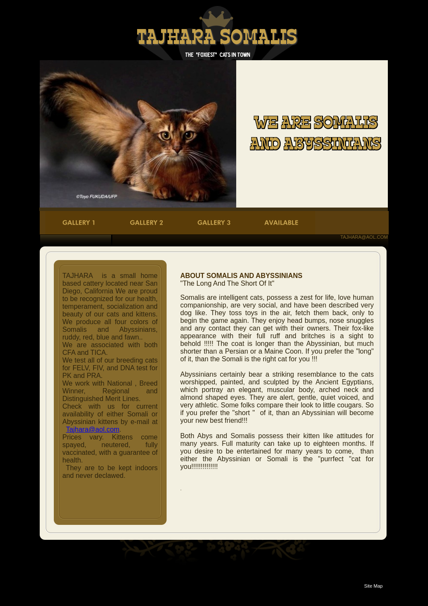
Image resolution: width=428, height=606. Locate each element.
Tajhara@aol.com (93, 429)
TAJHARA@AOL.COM (364, 237)
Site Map (373, 585)
